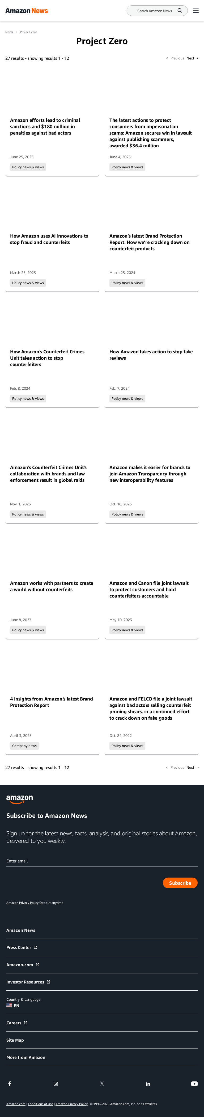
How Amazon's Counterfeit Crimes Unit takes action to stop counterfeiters (47, 358)
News (9, 32)
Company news (24, 746)
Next (192, 58)
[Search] (154, 11)
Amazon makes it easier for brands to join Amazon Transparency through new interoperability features (149, 473)
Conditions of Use (40, 1104)
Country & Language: (23, 999)
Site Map (15, 1040)
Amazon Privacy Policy (72, 1104)
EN (12, 1005)
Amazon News (20, 930)
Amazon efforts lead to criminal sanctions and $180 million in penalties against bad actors (45, 126)
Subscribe (183, 884)
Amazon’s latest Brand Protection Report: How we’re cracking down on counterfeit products (149, 242)
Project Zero (28, 32)
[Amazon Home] (26, 10)
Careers (17, 1022)
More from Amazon (25, 1057)
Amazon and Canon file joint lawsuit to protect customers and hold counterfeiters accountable (148, 589)
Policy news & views (28, 167)
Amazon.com (23, 964)
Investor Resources (28, 982)
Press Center (22, 947)
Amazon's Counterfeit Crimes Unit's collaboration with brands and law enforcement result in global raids (48, 473)
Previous (175, 58)
